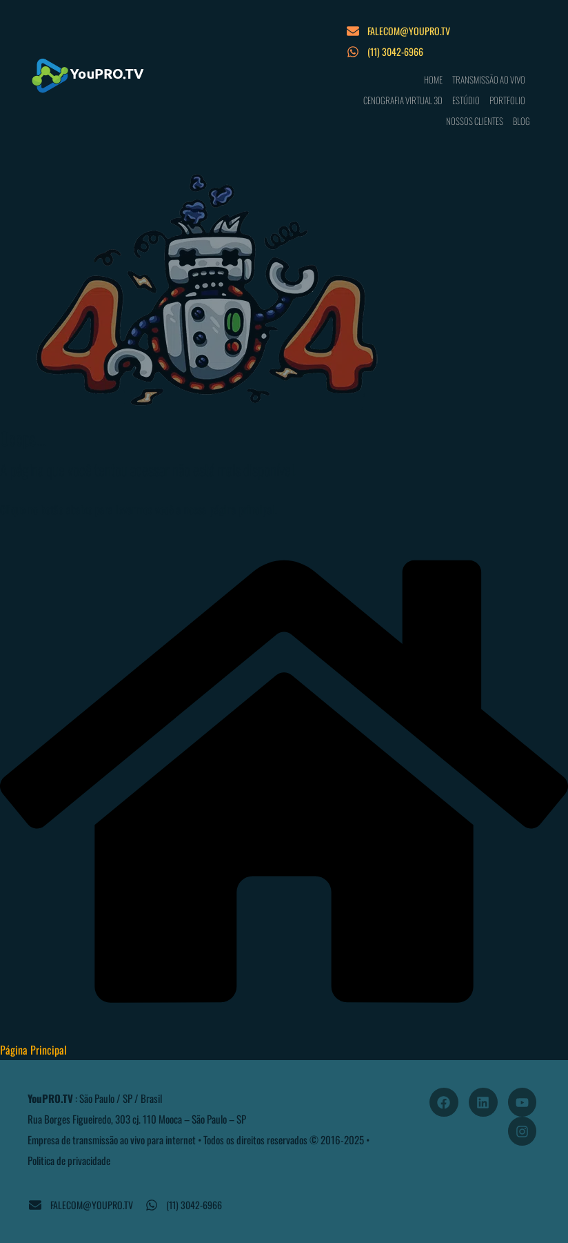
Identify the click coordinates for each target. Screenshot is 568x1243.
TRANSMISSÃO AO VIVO (488, 79)
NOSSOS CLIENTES (474, 121)
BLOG (521, 121)
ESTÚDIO (466, 100)
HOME (433, 79)
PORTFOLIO (507, 100)
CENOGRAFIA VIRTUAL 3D (403, 100)
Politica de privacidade (69, 1160)
